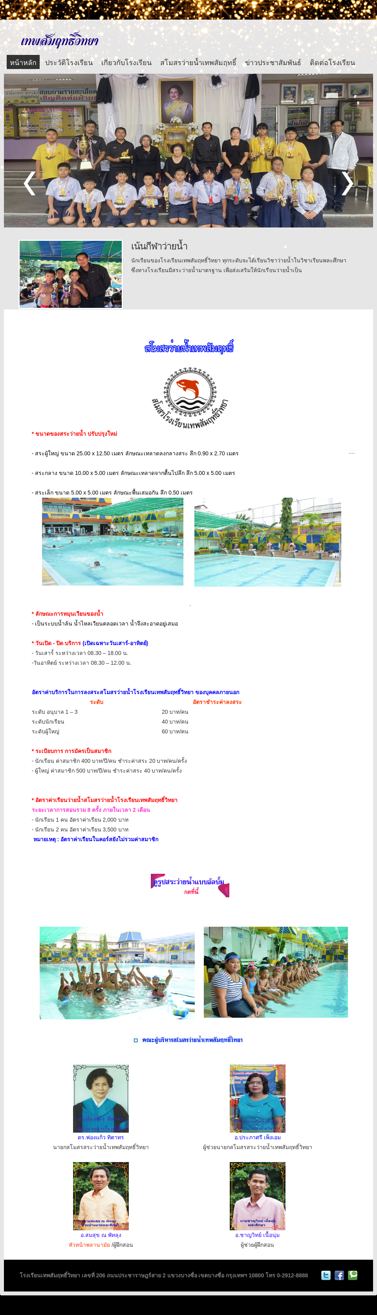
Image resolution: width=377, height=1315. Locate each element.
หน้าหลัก (23, 62)
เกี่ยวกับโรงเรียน (126, 62)
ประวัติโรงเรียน (69, 62)
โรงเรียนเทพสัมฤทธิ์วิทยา (59, 39)
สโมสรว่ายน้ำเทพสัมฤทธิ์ (198, 62)
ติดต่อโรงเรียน (332, 62)
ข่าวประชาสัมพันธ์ (273, 62)
